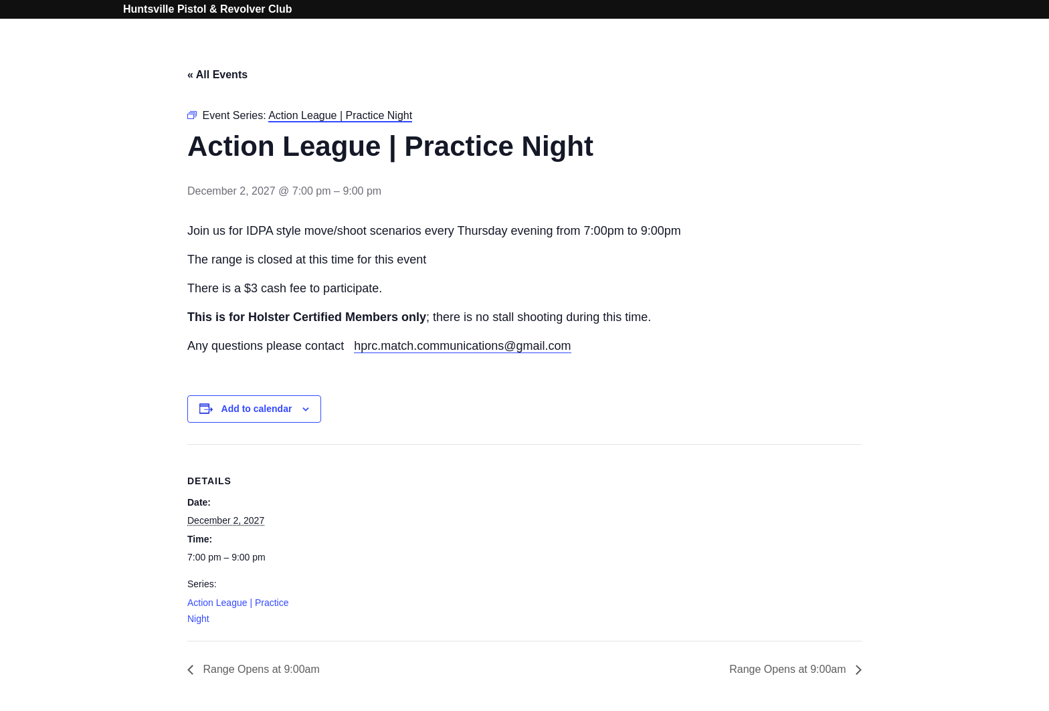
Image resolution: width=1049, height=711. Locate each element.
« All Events (217, 74)
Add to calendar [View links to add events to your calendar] (256, 408)
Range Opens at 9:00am (260, 669)
